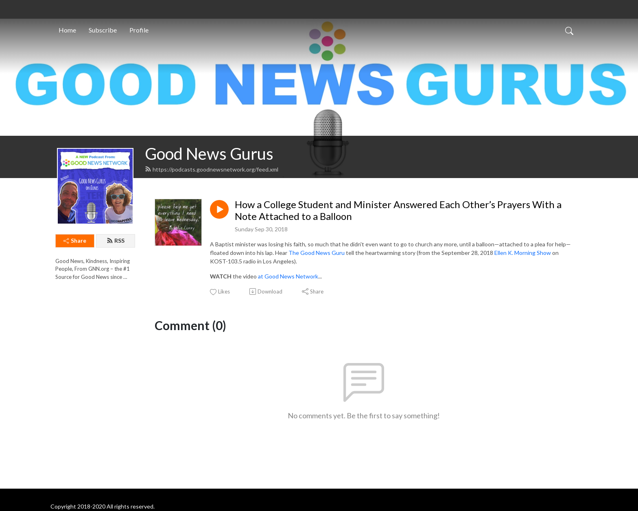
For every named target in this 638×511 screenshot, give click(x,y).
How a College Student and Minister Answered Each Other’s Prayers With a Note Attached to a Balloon (398, 210)
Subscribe (103, 30)
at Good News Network (288, 276)
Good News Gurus (209, 153)
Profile (139, 30)
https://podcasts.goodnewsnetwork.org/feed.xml (211, 169)
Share (74, 240)
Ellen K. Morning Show (522, 252)
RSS (116, 240)
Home (67, 30)
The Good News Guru (316, 252)
